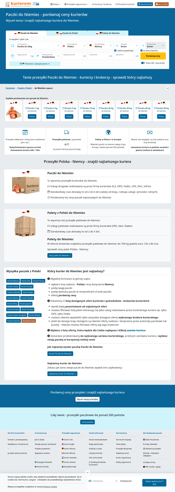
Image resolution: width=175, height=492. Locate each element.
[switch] (143, 63)
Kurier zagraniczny (123, 457)
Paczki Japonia (25, 304)
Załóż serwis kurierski (17, 453)
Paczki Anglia (28, 292)
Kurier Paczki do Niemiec (60, 353)
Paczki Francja (38, 281)
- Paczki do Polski (67, 33)
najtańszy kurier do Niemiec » (62, 373)
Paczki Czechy (12, 286)
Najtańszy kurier (122, 453)
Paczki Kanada (13, 309)
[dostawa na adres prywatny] (141, 50)
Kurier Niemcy (68, 448)
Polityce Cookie (50, 486)
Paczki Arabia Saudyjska (16, 315)
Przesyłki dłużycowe (124, 448)
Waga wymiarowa (96, 444)
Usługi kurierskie (95, 453)
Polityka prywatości (42, 448)
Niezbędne (98, 481)
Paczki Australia (13, 321)
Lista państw (87, 422)
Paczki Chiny (12, 304)
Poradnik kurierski (124, 4)
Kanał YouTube (43, 466)
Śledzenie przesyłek (152, 448)
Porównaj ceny (153, 56)
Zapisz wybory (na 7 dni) (154, 483)
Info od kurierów (95, 457)
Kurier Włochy (68, 453)
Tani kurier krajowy (123, 439)
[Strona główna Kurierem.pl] (22, 4)
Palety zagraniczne (123, 462)
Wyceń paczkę (145, 4)
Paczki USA (26, 281)
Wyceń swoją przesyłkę (87, 399)
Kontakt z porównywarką (17, 439)
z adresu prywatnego (125, 50)
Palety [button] (55, 4)
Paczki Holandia (13, 292)
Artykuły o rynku (95, 448)
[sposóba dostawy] (155, 45)
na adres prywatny (150, 50)
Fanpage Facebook (44, 462)
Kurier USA (67, 439)
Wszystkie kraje (29, 321)
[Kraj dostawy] (103, 45)
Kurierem (10, 88)
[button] (87, 472)
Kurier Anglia (68, 444)
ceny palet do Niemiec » (60, 255)
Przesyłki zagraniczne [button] (75, 4)
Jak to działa (162, 4)
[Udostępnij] (167, 88)
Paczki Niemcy (13, 281)
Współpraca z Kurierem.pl (18, 444)
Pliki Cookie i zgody (152, 467)
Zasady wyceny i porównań (45, 444)
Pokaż (32, 116)
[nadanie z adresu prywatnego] (115, 50)
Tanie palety (121, 444)
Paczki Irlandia (27, 298)
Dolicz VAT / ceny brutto (155, 63)
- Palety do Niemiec (108, 33)
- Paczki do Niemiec (26, 33)
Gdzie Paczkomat (151, 439)
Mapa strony (149, 462)
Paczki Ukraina (27, 309)
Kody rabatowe (150, 444)
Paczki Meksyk (35, 315)
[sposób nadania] (129, 45)
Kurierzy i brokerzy (102, 4)
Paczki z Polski (25, 88)
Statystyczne (126, 481)
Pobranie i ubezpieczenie (35, 63)
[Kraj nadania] (76, 45)
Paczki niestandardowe (98, 439)
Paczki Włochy (12, 298)
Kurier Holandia (69, 457)
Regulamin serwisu (42, 453)
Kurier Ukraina (69, 462)
